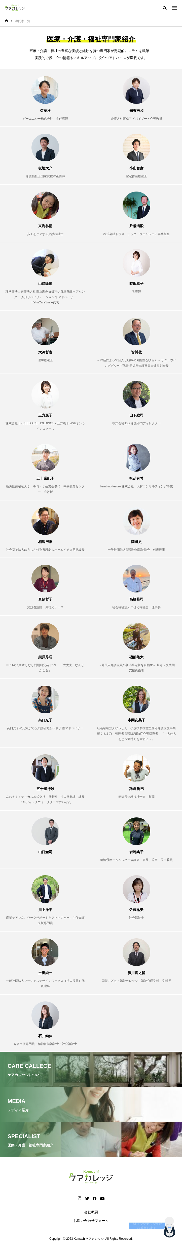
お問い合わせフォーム (91, 1220)
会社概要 (91, 1212)
